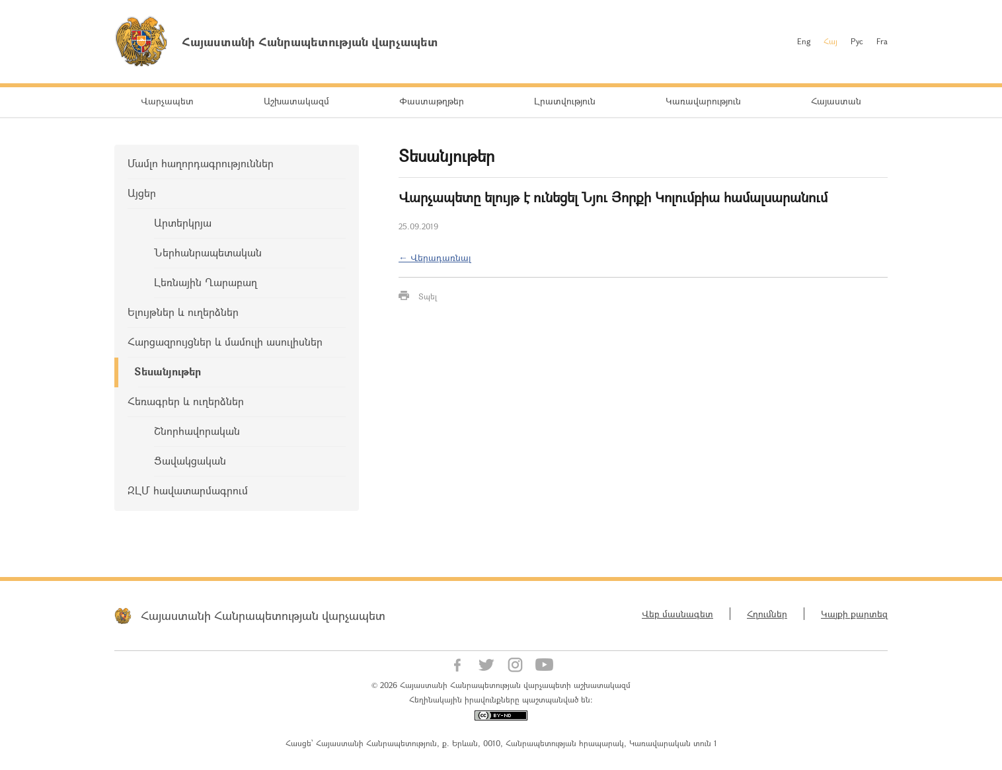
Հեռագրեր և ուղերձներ (186, 401)
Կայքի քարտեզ (854, 613)
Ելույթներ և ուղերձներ (183, 312)
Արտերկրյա (183, 222)
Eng (803, 41)
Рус (857, 41)
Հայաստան (836, 101)
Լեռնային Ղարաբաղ (205, 282)
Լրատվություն (565, 101)
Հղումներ (767, 613)
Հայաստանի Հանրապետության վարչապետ (263, 615)
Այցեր (142, 193)
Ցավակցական (190, 460)
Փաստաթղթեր (431, 101)
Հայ (830, 41)
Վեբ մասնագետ (677, 613)
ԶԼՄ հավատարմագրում (188, 490)
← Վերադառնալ (435, 257)
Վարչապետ (167, 101)
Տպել (427, 296)
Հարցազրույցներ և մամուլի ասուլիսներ (225, 341)
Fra (882, 41)
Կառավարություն (703, 101)
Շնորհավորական (197, 431)
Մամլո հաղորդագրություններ (201, 163)
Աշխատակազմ (296, 101)
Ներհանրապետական (208, 252)
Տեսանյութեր (167, 371)
